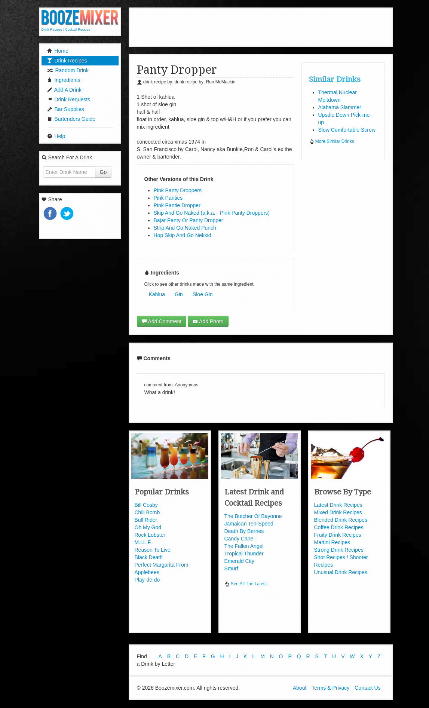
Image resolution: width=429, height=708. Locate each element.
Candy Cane (239, 539)
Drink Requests (69, 99)
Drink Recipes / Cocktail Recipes (66, 29)
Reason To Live (153, 550)
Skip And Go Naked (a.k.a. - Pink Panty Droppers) (212, 213)
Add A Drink (64, 90)
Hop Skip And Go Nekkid (182, 235)
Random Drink (68, 70)
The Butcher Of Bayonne (253, 516)
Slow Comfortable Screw (347, 130)
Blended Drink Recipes (340, 520)
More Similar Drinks (331, 141)
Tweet (67, 214)
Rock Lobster (150, 535)
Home (57, 51)
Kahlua (157, 294)
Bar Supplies (65, 109)
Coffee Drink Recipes (339, 527)
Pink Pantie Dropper (177, 205)
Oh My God (148, 527)
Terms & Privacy (330, 689)
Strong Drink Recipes (339, 550)
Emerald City (239, 561)
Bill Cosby (146, 505)
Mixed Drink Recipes (338, 512)
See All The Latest (245, 583)
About (300, 689)
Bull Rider (146, 520)
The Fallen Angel (244, 546)
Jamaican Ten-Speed (248, 524)
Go (103, 172)
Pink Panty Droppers (178, 190)
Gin (179, 294)
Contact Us (367, 689)
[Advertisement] (267, 26)
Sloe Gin (203, 294)
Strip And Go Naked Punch (185, 228)
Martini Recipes (332, 542)
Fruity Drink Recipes (337, 535)
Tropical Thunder (244, 554)
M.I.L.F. (143, 542)
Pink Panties (168, 198)
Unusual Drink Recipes (340, 572)
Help (56, 136)
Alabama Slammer (339, 107)
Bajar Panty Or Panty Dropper (188, 220)
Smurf (231, 568)
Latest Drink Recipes (338, 505)
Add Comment (162, 321)
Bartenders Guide (71, 119)
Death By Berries (244, 531)
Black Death (149, 557)
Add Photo (208, 321)
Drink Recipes (67, 61)
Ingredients (63, 80)
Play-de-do (147, 580)
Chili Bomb (147, 512)
